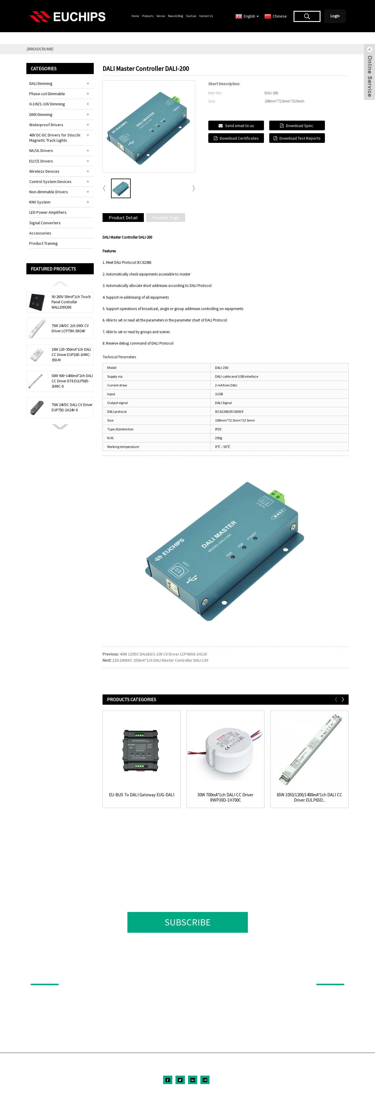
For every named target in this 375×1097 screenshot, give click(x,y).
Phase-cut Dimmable (47, 93)
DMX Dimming (40, 114)
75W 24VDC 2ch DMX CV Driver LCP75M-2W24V (70, 328)
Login (335, 15)
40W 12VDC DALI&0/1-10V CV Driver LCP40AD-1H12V (163, 654)
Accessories (40, 233)
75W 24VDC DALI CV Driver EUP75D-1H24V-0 (72, 407)
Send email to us (239, 125)
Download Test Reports (300, 138)
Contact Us (206, 16)
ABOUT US (326, 975)
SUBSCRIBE (188, 922)
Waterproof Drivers (46, 124)
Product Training (43, 243)
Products (148, 16)
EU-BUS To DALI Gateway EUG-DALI (141, 794)
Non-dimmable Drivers (48, 191)
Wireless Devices (44, 171)
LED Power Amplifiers (48, 212)
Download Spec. (300, 125)
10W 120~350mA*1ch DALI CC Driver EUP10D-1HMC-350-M (71, 354)
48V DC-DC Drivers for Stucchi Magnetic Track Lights (54, 137)
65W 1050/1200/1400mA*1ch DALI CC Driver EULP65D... (309, 797)
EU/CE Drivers (41, 161)
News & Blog (175, 16)
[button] (60, 283)
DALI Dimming (40, 83)
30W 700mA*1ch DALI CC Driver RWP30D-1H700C (225, 797)
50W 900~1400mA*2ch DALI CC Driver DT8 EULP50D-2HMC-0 (72, 381)
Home (135, 16)
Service (160, 16)
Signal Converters (45, 222)
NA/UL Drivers (41, 150)
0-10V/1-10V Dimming (47, 104)
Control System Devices (50, 181)
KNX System (39, 202)
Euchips (191, 16)
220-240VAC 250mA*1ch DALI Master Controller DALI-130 (160, 660)
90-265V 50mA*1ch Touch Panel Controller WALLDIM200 (71, 302)
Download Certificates (239, 138)
